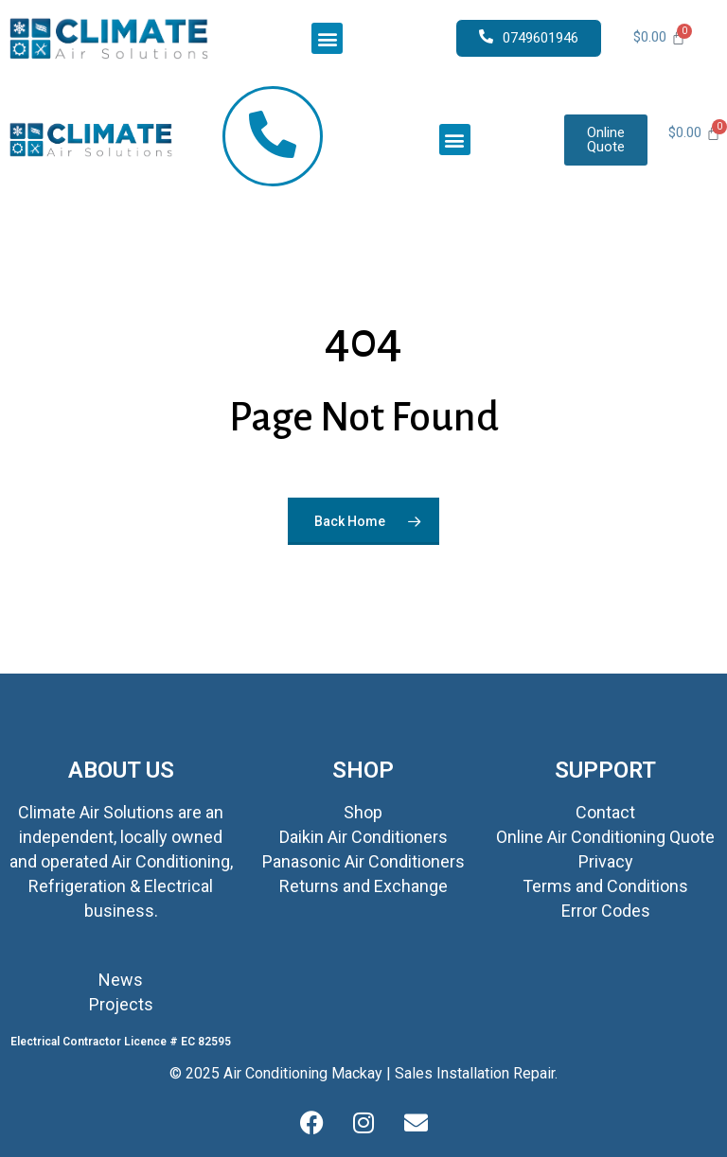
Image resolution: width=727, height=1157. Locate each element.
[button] (327, 38)
